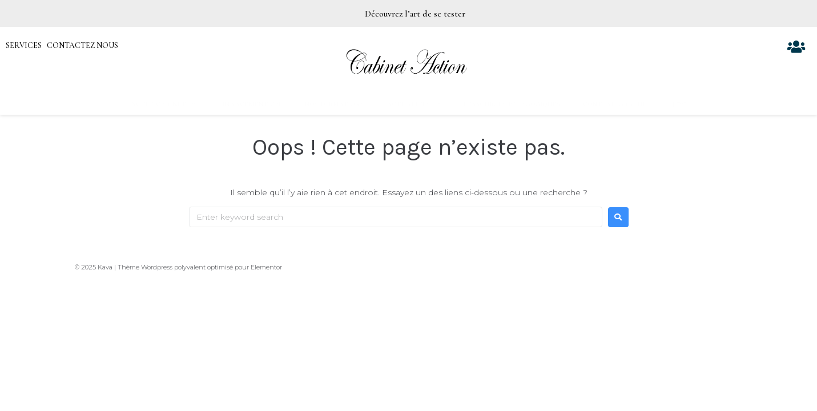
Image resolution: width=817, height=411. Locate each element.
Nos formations (334, 104)
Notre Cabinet (163, 104)
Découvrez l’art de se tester (416, 13)
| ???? (679, 104)
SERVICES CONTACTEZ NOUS (62, 45)
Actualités (414, 104)
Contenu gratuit (616, 104)
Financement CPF (250, 104)
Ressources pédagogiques (512, 104)
